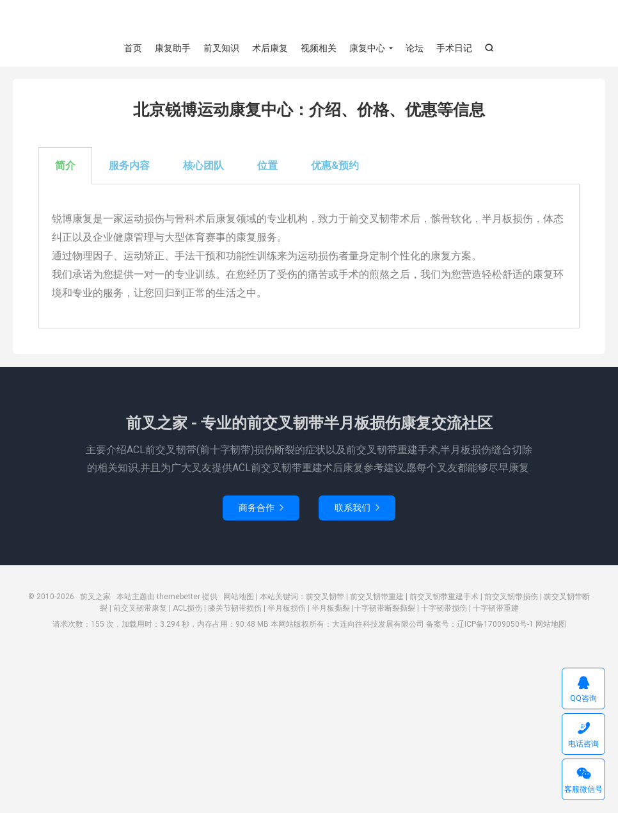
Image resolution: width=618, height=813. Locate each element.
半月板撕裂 (331, 608)
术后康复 (270, 48)
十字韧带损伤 (444, 608)
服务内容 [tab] (129, 167)
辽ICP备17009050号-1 (495, 624)
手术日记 (454, 48)
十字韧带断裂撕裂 (384, 608)
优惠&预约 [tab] (335, 167)
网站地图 (238, 597)
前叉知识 (221, 48)
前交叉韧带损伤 (511, 597)
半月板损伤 (286, 608)
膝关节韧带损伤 (235, 608)
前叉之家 (309, 20)
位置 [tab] (267, 167)
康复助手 (173, 48)
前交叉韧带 (325, 597)
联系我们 (357, 508)
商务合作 (261, 508)
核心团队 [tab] (203, 167)
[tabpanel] (309, 258)
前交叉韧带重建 (377, 597)
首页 (133, 48)
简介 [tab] (65, 167)
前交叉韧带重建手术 (444, 597)
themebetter (178, 597)
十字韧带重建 (496, 608)
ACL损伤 (187, 608)
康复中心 (367, 48)
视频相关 (319, 48)
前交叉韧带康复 (140, 608)
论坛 (415, 48)
